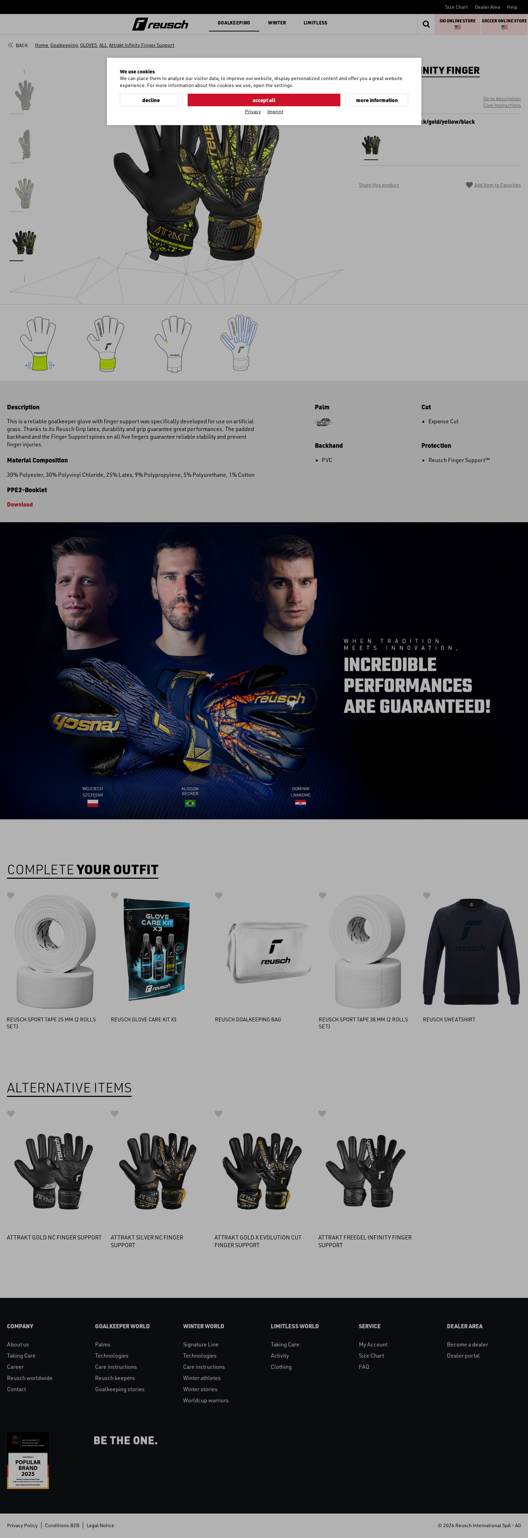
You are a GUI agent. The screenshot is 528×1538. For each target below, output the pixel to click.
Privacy (253, 111)
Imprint (275, 111)
